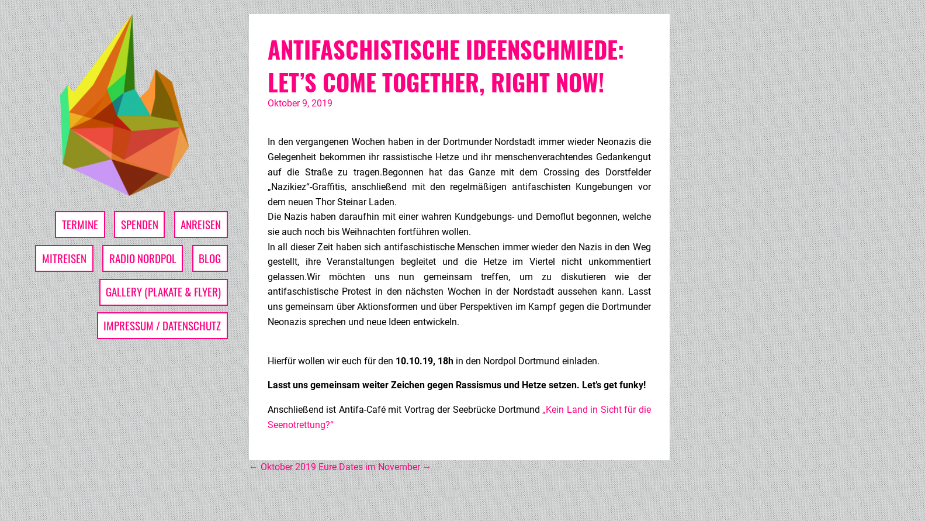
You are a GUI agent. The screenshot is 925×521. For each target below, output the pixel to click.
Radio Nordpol (142, 258)
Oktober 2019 (282, 466)
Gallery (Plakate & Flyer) (163, 291)
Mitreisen (64, 258)
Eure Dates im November (375, 466)
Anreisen (201, 224)
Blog (210, 258)
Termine (80, 224)
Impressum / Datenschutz (162, 325)
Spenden (139, 224)
